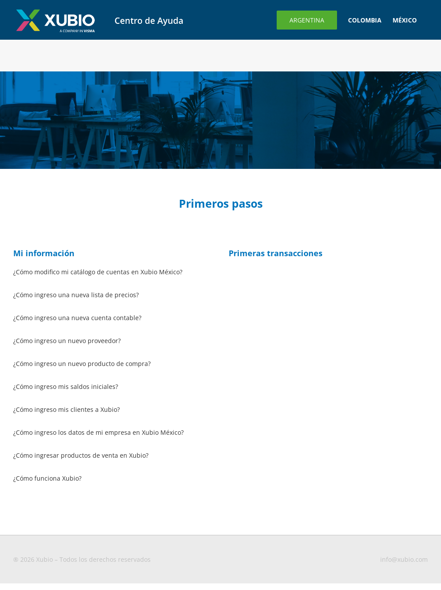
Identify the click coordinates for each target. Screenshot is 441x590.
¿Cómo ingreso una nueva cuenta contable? (77, 318)
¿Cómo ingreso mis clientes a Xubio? (66, 409)
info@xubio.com (404, 559)
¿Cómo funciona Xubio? (47, 478)
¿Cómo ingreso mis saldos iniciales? (65, 386)
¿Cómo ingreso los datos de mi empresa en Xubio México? (98, 432)
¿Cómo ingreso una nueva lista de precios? (76, 295)
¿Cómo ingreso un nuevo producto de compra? (82, 363)
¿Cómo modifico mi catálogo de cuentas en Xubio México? (97, 272)
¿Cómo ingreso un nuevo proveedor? (67, 340)
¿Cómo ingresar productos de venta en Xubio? (80, 455)
